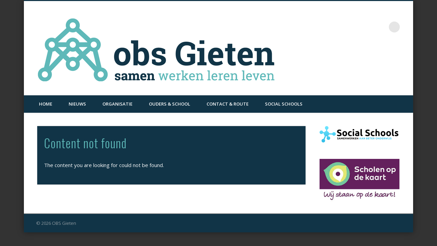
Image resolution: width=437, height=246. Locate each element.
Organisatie (117, 104)
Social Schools (283, 104)
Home (45, 104)
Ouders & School (169, 104)
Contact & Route (228, 104)
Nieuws (77, 104)
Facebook (380, 27)
